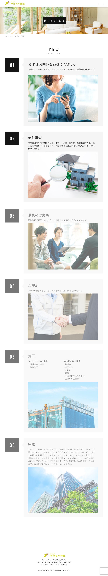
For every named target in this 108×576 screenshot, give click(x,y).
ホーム (7, 36)
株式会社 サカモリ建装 (52, 570)
